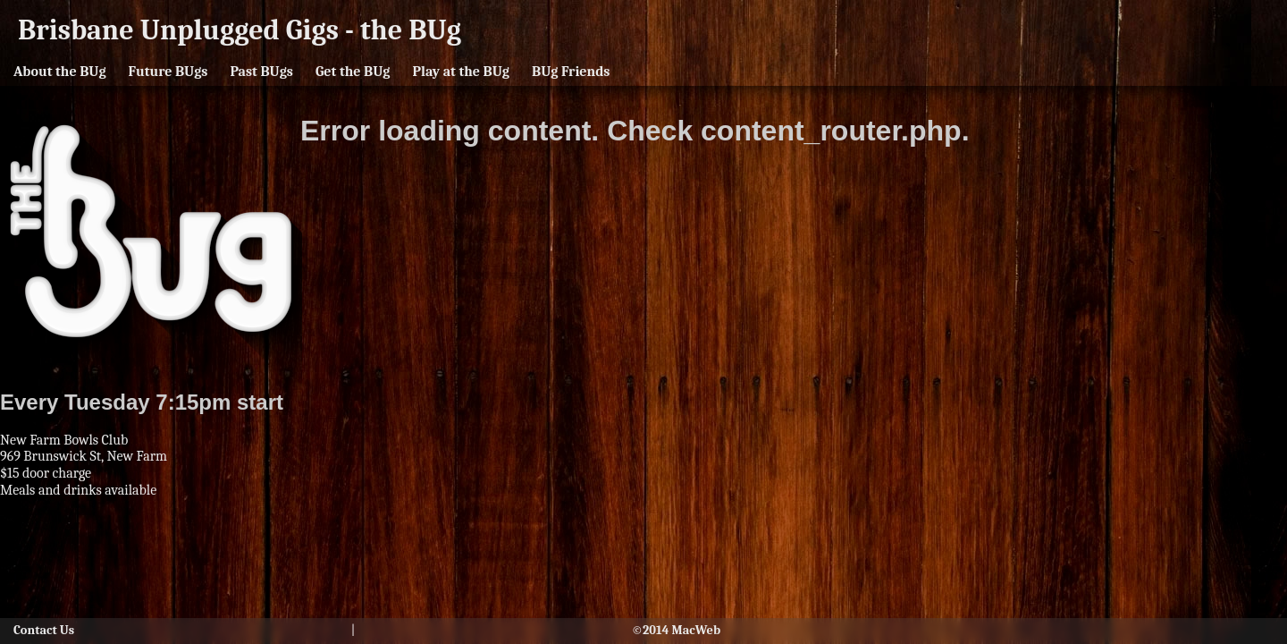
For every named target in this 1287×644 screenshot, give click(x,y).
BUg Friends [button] (571, 72)
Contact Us (43, 630)
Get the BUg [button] (353, 72)
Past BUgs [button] (261, 72)
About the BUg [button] (59, 72)
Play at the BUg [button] (460, 72)
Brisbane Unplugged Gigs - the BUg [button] (239, 30)
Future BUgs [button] (168, 72)
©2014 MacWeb (676, 630)
